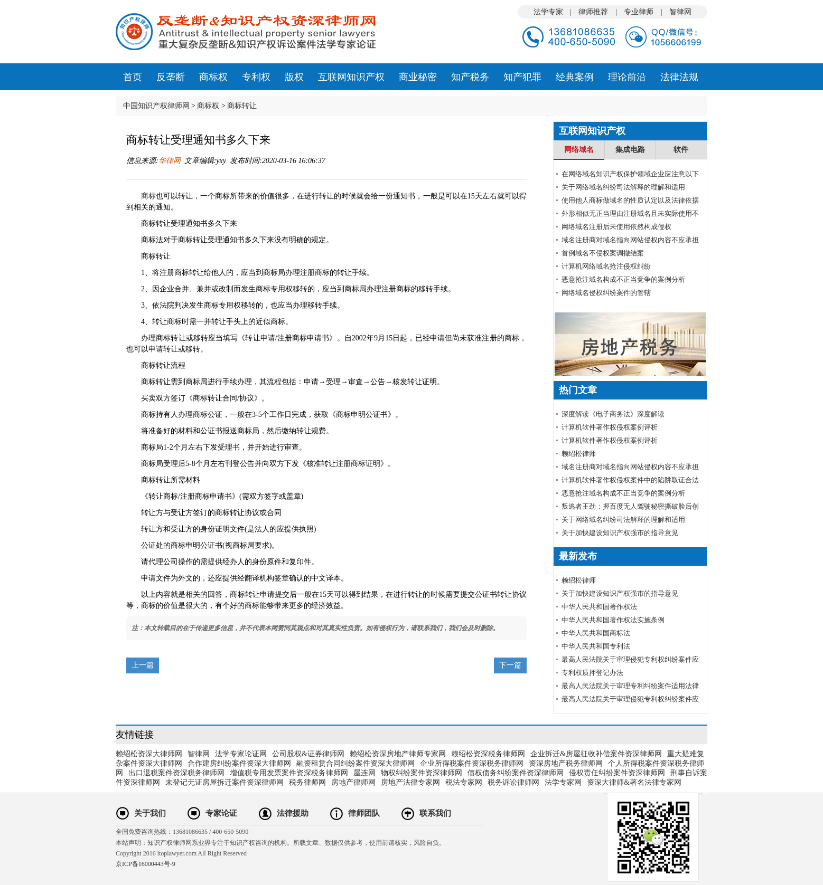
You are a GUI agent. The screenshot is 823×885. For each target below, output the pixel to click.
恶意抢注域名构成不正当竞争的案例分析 (623, 279)
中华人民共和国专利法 (596, 646)
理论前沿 (627, 77)
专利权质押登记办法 (592, 673)
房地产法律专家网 (410, 782)
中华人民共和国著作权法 (599, 607)
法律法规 (679, 77)
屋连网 (364, 773)
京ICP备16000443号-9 (145, 864)
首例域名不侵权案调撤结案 (603, 253)
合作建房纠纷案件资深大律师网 (239, 763)
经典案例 (575, 77)
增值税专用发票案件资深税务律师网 (289, 773)
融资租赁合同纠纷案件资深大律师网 (355, 763)
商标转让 (242, 106)
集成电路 (630, 150)
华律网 (169, 161)
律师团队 (364, 813)
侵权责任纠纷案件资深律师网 (617, 773)
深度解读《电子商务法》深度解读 (613, 414)
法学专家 (548, 12)
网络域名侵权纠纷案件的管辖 (606, 293)
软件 (681, 150)
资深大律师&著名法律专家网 (634, 782)
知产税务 (470, 77)
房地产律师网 (353, 782)
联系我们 (435, 813)
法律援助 (292, 813)
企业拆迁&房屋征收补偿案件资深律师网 (596, 754)
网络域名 (579, 150)
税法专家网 (463, 782)
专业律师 (638, 12)
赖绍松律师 (579, 454)
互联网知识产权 (351, 77)
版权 (294, 77)
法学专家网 (563, 782)
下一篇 (510, 665)
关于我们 (150, 813)
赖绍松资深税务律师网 (488, 754)
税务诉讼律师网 (513, 782)
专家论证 (221, 813)
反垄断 (170, 77)
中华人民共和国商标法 (596, 633)
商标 (148, 196)
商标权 (213, 77)
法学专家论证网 (241, 754)
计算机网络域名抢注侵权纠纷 (606, 266)
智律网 (680, 12)
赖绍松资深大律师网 (149, 754)
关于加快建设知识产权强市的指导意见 (620, 533)
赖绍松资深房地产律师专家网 (398, 754)
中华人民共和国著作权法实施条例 (613, 620)
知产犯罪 (522, 77)
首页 (132, 77)
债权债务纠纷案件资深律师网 (515, 773)
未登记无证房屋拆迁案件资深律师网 (224, 782)
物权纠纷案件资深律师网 (421, 773)
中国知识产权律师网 (156, 106)
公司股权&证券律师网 (308, 754)
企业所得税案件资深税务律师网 (471, 763)
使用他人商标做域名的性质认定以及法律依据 (630, 200)
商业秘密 (418, 77)
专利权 (256, 77)
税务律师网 (307, 782)
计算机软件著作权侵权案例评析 (610, 427)
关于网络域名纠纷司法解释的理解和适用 (623, 187)
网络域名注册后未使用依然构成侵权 (616, 227)
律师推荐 (593, 12)
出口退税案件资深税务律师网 (176, 773)
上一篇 (143, 665)
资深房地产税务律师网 (566, 763)
